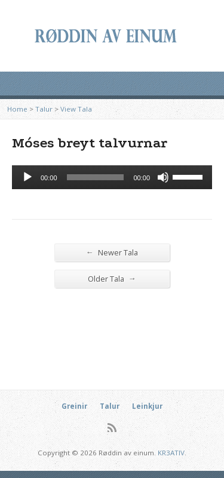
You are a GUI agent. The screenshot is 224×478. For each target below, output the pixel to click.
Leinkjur (147, 406)
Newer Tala (112, 252)
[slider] (95, 177)
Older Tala (112, 278)
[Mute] (163, 177)
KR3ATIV (171, 452)
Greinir (74, 406)
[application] (112, 177)
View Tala (76, 108)
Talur (44, 108)
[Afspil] (27, 177)
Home (17, 108)
